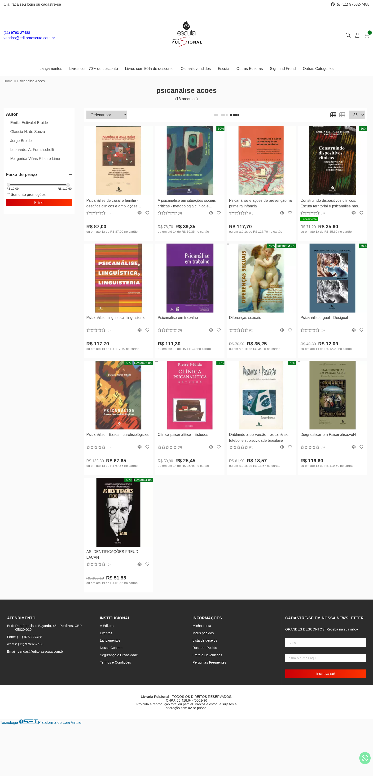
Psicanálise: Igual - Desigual (324, 318)
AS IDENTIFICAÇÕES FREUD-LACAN (113, 554)
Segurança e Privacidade (119, 655)
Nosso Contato (111, 648)
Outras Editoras (250, 69)
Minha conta (202, 626)
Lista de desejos (205, 640)
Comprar (118, 188)
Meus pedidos (203, 633)
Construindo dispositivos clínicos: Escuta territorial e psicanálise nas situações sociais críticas (329, 204)
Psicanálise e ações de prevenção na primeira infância (260, 203)
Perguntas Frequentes (209, 662)
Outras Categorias (318, 69)
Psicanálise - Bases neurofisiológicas (117, 435)
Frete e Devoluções (207, 655)
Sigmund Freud (283, 69)
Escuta (223, 69)
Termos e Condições (115, 662)
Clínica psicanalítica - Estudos (183, 435)
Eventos (106, 633)
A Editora (107, 626)
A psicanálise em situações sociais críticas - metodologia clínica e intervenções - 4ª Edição (187, 204)
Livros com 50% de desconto (149, 69)
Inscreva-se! (325, 674)
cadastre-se (51, 4)
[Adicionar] (127, 176)
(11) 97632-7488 (353, 4)
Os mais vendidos (196, 69)
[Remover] (109, 176)
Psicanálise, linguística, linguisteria (115, 318)
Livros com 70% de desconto (93, 69)
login (31, 4)
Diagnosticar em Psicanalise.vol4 (328, 435)
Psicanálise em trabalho (178, 318)
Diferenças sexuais (245, 318)
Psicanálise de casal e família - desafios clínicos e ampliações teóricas (112, 204)
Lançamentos (50, 69)
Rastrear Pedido (205, 648)
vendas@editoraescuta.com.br (29, 38)
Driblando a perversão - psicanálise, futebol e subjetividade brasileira (259, 437)
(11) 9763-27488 (17, 32)
